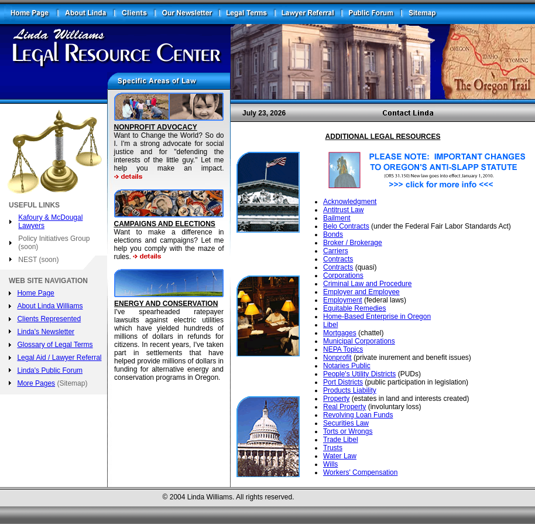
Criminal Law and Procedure (367, 284)
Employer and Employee (361, 292)
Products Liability (349, 390)
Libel (330, 325)
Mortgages (339, 333)
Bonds (333, 234)
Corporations (343, 275)
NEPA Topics (343, 349)
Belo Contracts (346, 226)
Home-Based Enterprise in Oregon (377, 316)
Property (336, 398)
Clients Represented (49, 319)
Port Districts (343, 382)
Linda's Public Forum (50, 370)
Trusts (332, 448)
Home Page (35, 293)
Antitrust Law (343, 210)
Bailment (337, 218)
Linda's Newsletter (45, 332)
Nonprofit (337, 357)
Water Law (339, 456)
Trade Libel (340, 439)
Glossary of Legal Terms (54, 345)
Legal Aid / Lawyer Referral (59, 357)
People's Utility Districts (359, 374)
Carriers (335, 251)
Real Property (344, 407)
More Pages (36, 383)
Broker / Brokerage (352, 243)
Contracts (338, 259)
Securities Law (346, 423)
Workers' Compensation (360, 472)
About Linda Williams (50, 306)
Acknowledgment (349, 202)
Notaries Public (347, 366)
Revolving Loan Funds (358, 415)
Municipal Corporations (359, 341)
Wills (330, 464)
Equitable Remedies (354, 308)
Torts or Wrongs (347, 431)
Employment (342, 300)
